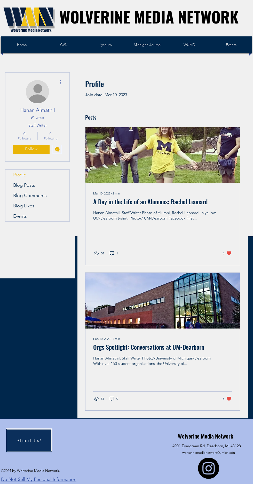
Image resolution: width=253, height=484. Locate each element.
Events (20, 216)
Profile (19, 175)
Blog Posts (24, 185)
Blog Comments (30, 195)
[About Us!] (29, 440)
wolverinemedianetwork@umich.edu (208, 453)
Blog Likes (23, 206)
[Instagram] (208, 468)
